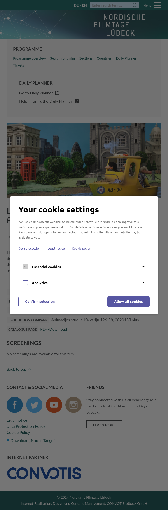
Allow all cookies (128, 301)
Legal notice (56, 248)
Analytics (40, 282)
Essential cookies (46, 266)
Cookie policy (81, 248)
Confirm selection (40, 301)
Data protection (29, 248)
